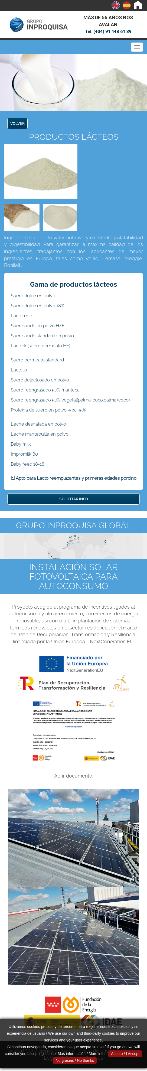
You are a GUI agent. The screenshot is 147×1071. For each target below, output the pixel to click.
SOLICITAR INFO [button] (73, 499)
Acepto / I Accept (125, 1054)
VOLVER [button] (17, 123)
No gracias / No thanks (75, 1060)
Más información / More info (81, 1054)
